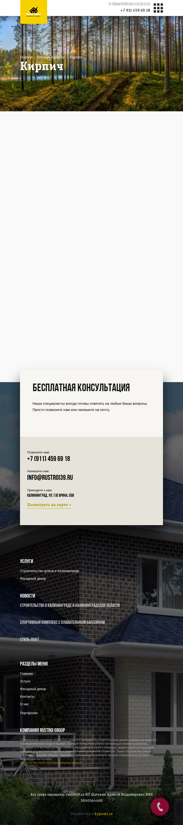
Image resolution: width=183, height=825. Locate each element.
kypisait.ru (103, 814)
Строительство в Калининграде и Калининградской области (70, 605)
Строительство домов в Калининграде (49, 571)
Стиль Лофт (29, 639)
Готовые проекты (51, 57)
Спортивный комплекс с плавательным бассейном (62, 622)
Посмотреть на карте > (49, 505)
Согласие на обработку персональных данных (50, 762)
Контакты (27, 696)
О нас (24, 704)
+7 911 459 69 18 (135, 11)
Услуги (25, 681)
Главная (26, 57)
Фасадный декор (33, 578)
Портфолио (29, 713)
